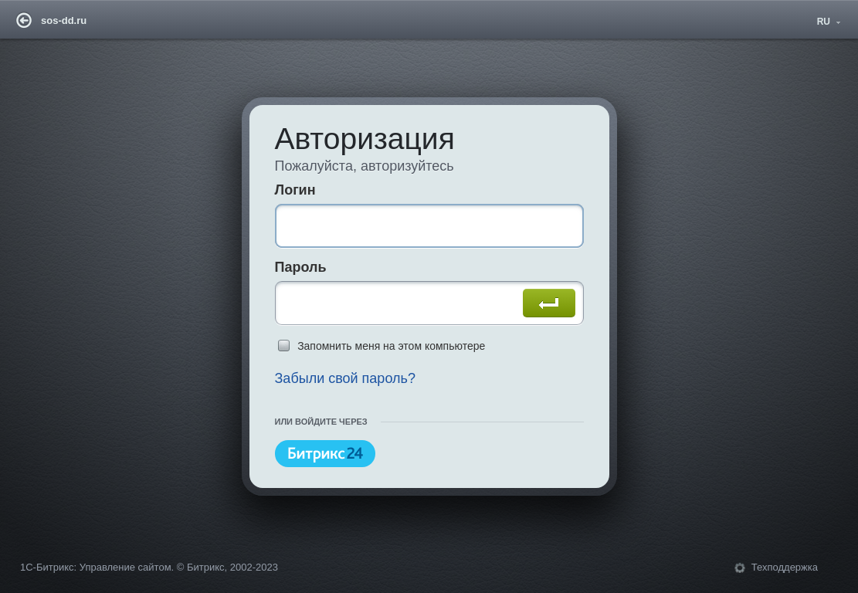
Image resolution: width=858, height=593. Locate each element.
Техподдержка (784, 567)
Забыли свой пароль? (345, 378)
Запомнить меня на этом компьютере (391, 346)
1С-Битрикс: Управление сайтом (95, 567)
